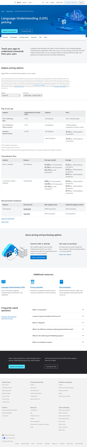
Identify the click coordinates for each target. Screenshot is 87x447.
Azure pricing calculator (39, 85)
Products (30, 2)
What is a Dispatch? (39, 323)
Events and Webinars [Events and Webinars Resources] (35, 421)
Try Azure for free (26, 31)
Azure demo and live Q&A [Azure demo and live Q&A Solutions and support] (64, 396)
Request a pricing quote (9, 31)
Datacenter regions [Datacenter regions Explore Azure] (6, 393)
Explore (23, 2)
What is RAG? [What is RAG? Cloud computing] (62, 430)
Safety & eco (55, 443)
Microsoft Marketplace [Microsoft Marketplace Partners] (7, 413)
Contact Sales (59, 2)
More (45, 37)
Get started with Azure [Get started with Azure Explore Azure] (7, 387)
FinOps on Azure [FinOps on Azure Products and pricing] (33, 396)
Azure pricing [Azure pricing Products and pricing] (33, 387)
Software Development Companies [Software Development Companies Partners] (9, 410)
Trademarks (47, 443)
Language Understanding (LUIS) (13, 287)
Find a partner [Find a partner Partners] (5, 415)
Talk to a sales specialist (38, 257)
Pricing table (13, 37)
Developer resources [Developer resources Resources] (34, 415)
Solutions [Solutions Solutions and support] (61, 384)
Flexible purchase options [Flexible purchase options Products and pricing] (35, 393)
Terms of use (39, 443)
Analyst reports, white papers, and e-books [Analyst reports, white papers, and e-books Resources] (39, 424)
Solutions (38, 2)
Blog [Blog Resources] (31, 413)
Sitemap (17, 443)
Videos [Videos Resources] (31, 427)
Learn (47, 2)
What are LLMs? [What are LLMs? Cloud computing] (62, 424)
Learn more (4, 222)
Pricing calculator (36, 287)
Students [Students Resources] (32, 418)
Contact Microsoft (25, 443)
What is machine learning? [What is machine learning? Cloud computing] (64, 415)
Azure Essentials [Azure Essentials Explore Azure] (5, 399)
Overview (5, 37)
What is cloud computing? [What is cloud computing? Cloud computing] (64, 410)
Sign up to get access (7, 218)
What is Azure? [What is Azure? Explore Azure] (5, 384)
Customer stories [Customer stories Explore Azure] (6, 402)
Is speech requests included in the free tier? (47, 316)
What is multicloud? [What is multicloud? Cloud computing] (63, 413)
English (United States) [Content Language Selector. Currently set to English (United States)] (10, 435)
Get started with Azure (71, 2)
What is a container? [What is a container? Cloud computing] (63, 427)
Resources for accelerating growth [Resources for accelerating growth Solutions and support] (66, 387)
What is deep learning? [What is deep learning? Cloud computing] (64, 418)
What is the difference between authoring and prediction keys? (53, 329)
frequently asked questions (60, 86)
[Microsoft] (7, 2)
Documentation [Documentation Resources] (33, 410)
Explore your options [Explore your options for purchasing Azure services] (65, 254)
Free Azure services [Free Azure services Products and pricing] (34, 390)
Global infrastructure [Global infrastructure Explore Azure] (6, 390)
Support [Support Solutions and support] (60, 393)
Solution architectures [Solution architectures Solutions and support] (63, 390)
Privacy (32, 443)
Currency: (25, 93)
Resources (34, 37)
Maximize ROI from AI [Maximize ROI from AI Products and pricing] (35, 399)
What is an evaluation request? (42, 342)
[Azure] (17, 2)
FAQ (40, 37)
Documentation (65, 287)
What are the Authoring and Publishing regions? (48, 336)
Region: (3, 93)
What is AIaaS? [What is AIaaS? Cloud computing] (62, 421)
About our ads (70, 443)
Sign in (81, 2)
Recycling (62, 443)
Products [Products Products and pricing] (32, 384)
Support (52, 2)
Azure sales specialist (19, 86)
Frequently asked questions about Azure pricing (8, 317)
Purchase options (24, 37)
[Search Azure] (42, 2)
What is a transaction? (39, 310)
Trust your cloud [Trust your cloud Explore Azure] (5, 396)
